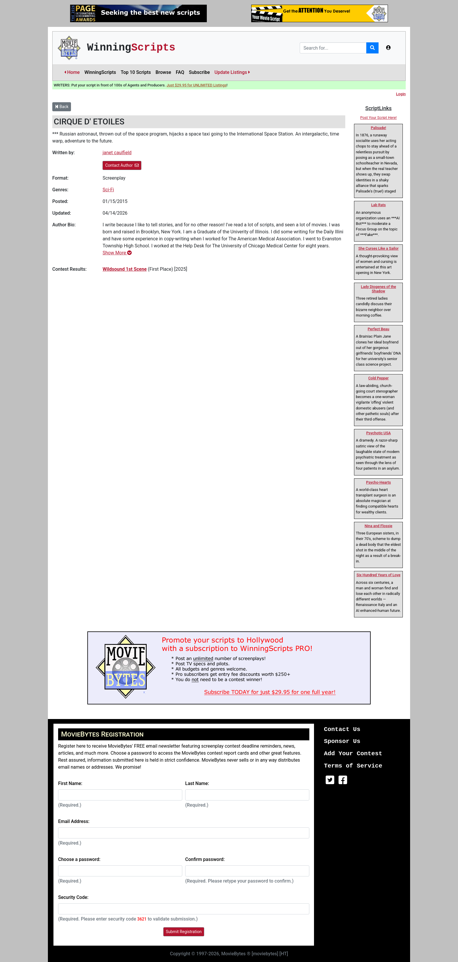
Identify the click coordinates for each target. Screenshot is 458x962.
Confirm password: (205, 859)
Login (401, 94)
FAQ (180, 72)
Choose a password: (79, 859)
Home (72, 72)
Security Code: (73, 897)
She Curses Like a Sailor (378, 248)
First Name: (70, 783)
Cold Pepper (378, 378)
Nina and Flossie (378, 526)
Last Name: (197, 783)
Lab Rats (378, 205)
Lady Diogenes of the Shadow (378, 288)
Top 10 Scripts (136, 72)
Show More (117, 253)
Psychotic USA (378, 433)
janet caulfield (117, 152)
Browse (163, 72)
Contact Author (122, 165)
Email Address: (73, 821)
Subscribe (199, 72)
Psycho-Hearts (378, 482)
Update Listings (232, 72)
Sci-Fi (108, 189)
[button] (388, 48)
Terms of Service (353, 766)
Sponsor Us (342, 741)
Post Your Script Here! (378, 117)
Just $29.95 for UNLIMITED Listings (196, 85)
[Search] (333, 47)
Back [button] (61, 106)
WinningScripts (100, 72)
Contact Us (342, 729)
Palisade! (378, 128)
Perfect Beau (378, 329)
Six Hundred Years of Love (378, 575)
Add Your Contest (353, 753)
